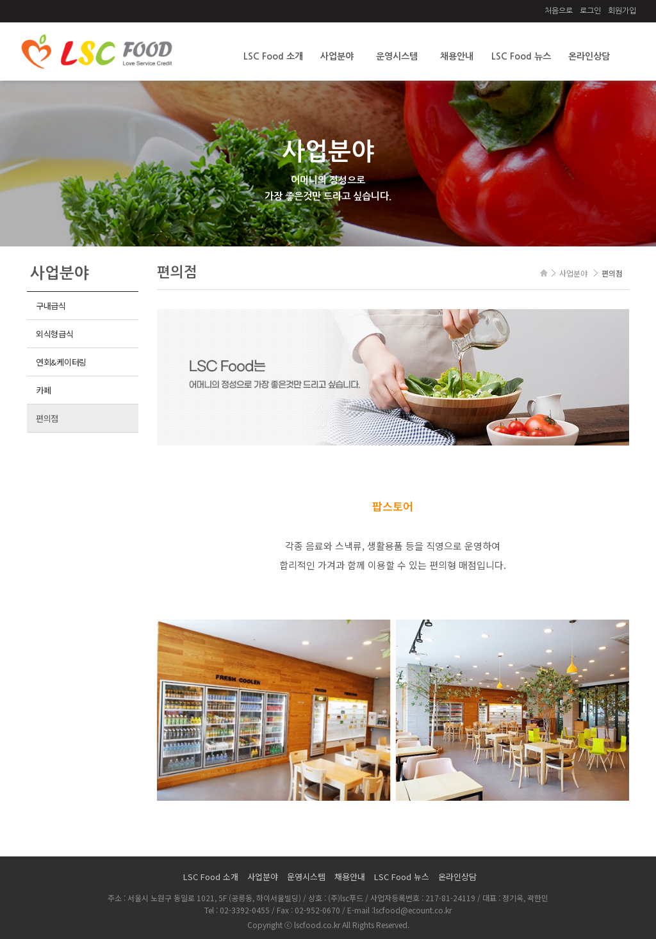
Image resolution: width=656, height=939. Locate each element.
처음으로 (559, 11)
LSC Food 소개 (273, 56)
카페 (43, 390)
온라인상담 (589, 56)
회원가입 (622, 11)
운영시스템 (397, 56)
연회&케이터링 (61, 362)
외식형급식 (55, 334)
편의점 (47, 418)
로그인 (590, 11)
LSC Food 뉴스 (521, 56)
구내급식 (51, 306)
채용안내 (456, 56)
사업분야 (337, 56)
